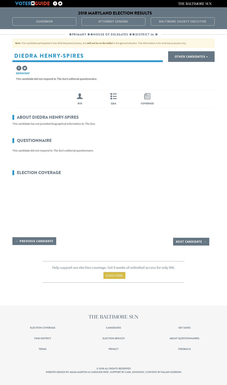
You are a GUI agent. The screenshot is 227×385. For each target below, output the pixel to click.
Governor (44, 21)
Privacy (113, 348)
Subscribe (114, 275)
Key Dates (184, 327)
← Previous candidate (34, 241)
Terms (42, 348)
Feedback (184, 348)
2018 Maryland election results (115, 13)
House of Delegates (110, 34)
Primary (79, 34)
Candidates (113, 327)
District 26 (144, 34)
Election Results (114, 338)
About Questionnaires (184, 338)
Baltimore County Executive (182, 21)
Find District (42, 338)
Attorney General (113, 21)
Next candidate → (191, 241)
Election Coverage (42, 327)
